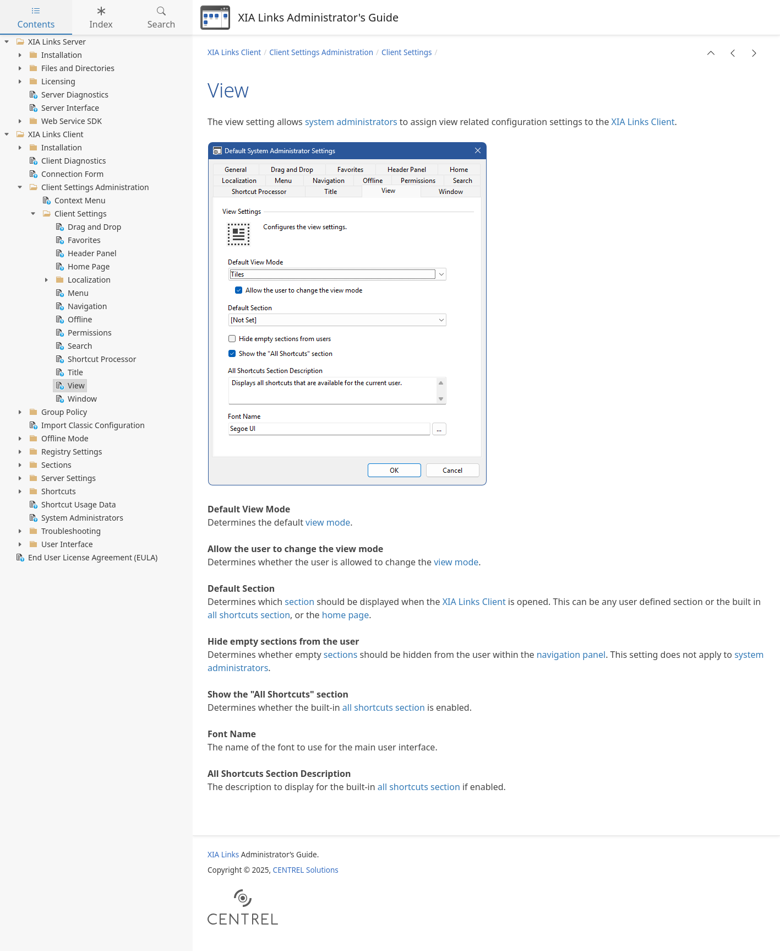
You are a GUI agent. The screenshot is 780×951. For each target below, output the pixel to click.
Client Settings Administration (321, 52)
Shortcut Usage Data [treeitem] (71, 504)
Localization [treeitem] (82, 280)
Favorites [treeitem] (77, 240)
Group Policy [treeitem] (57, 412)
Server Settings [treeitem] (61, 478)
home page (345, 615)
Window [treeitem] (75, 399)
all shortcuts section (249, 615)
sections (341, 655)
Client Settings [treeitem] (73, 213)
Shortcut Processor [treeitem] (94, 359)
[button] (711, 53)
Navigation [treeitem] (80, 306)
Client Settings (406, 52)
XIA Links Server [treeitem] (50, 41)
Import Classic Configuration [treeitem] (86, 425)
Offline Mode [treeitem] (58, 438)
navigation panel (571, 655)
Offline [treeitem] (72, 319)
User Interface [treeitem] (60, 544)
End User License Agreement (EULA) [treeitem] (85, 557)
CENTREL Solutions (306, 870)
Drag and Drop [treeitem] (87, 227)
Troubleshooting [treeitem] (64, 531)
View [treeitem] (69, 385)
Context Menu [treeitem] (73, 200)
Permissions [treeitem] (82, 332)
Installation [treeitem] (54, 55)
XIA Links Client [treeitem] (49, 134)
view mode (328, 522)
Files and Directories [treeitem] (70, 68)
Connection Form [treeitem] (65, 174)
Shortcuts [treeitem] (51, 491)
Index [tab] (100, 17)
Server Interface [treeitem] (63, 108)
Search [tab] (162, 17)
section (299, 602)
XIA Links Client (234, 52)
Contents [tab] (36, 17)
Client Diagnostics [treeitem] (66, 160)
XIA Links (223, 855)
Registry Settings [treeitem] (64, 451)
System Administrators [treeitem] (75, 518)
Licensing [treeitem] (51, 81)
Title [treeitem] (68, 372)
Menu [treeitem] (71, 293)
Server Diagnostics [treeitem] (67, 94)
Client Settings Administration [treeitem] (88, 187)
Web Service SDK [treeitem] (64, 121)
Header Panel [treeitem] (85, 253)
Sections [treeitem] (49, 465)
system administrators (351, 122)
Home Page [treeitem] (81, 266)
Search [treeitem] (72, 346)
